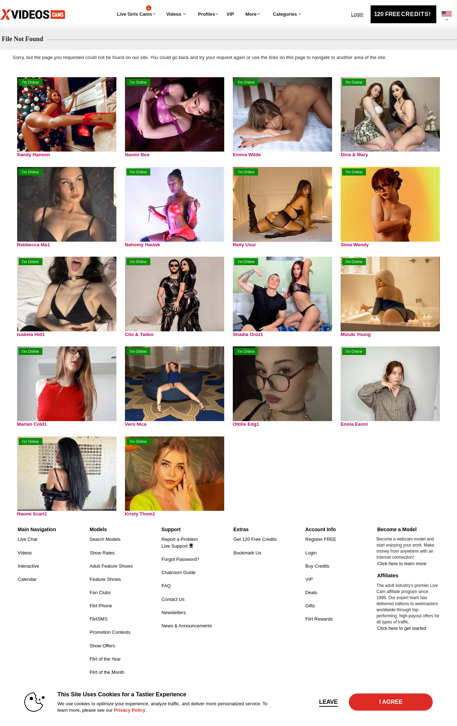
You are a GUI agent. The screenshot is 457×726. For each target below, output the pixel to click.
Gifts (310, 605)
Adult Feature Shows (111, 566)
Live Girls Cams (134, 11)
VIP (230, 14)
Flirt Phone (101, 605)
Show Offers (102, 645)
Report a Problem (179, 539)
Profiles (206, 14)
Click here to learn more (401, 563)
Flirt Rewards (319, 619)
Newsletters (173, 612)
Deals (311, 592)
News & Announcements (186, 625)
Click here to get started (401, 628)
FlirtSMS (98, 619)
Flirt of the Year (105, 659)
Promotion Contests (110, 632)
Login (357, 14)
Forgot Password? (180, 559)
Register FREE (320, 539)
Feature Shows (105, 579)
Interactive (28, 566)
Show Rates (102, 552)
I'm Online (30, 82)
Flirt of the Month (107, 672)
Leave (328, 702)
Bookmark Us (247, 552)
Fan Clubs (100, 592)
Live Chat (27, 539)
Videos (173, 14)
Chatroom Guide (178, 572)
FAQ (166, 585)
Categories (285, 14)
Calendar (27, 579)
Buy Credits (317, 566)
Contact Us (172, 599)
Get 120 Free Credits (255, 539)
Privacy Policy (129, 710)
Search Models (105, 539)
